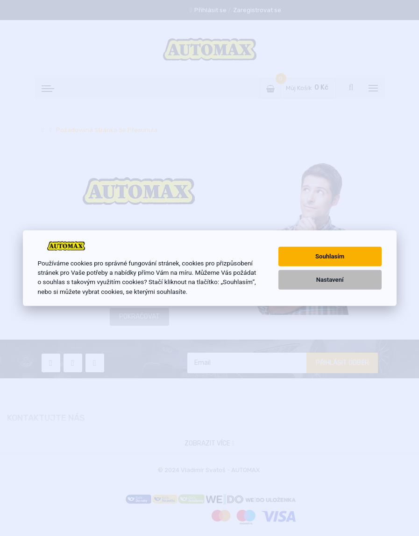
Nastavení (330, 279)
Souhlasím (329, 256)
